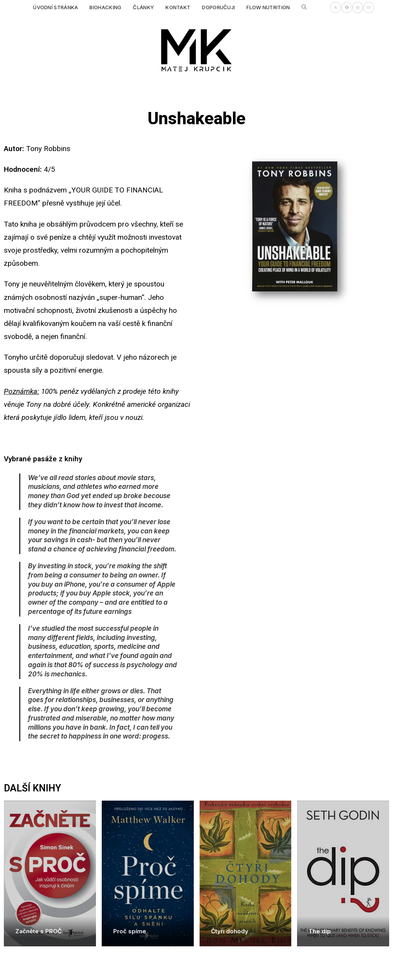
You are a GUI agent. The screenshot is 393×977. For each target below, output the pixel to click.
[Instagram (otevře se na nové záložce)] (357, 7)
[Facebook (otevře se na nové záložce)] (346, 7)
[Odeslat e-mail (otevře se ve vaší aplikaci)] (368, 7)
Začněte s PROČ (38, 931)
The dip (320, 931)
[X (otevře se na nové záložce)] (335, 7)
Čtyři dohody (229, 931)
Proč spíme (129, 931)
